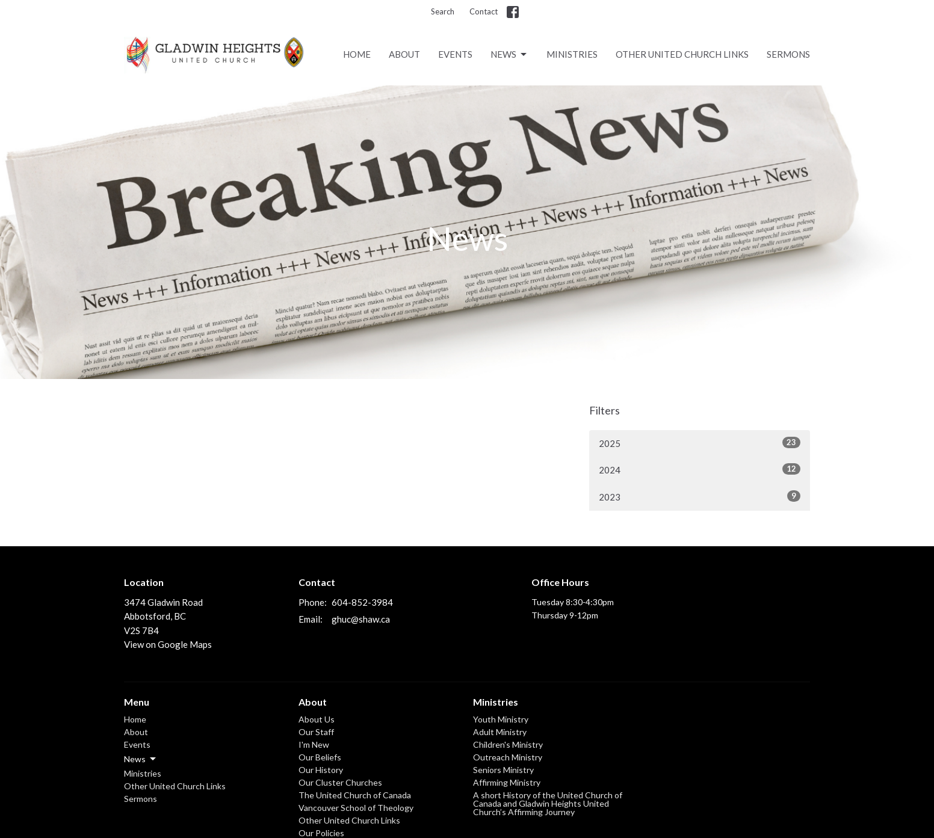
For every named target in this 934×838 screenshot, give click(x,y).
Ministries (572, 54)
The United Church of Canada (354, 795)
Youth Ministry (500, 719)
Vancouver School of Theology (355, 808)
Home (357, 54)
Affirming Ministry (506, 782)
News (509, 55)
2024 (699, 469)
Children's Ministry (508, 744)
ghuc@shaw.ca (361, 619)
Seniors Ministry (503, 770)
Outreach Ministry (507, 757)
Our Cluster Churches (340, 782)
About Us (316, 719)
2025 (699, 443)
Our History (320, 770)
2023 (699, 496)
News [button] (141, 759)
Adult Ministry (500, 732)
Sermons (788, 54)
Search (442, 11)
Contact (483, 11)
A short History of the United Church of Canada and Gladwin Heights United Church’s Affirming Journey (547, 803)
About (404, 54)
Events (455, 54)
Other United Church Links (682, 54)
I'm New (313, 744)
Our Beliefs (319, 757)
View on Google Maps (168, 644)
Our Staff (316, 732)
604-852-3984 (362, 602)
